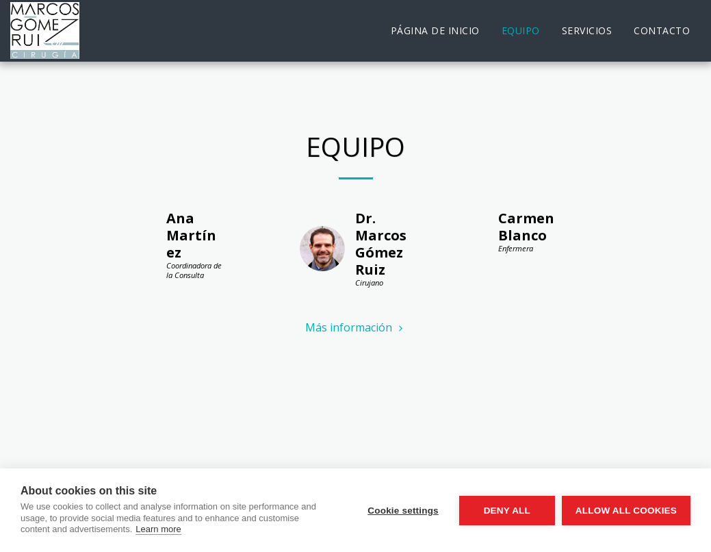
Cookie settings (403, 510)
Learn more (158, 529)
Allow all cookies (626, 510)
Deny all (507, 510)
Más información (355, 327)
